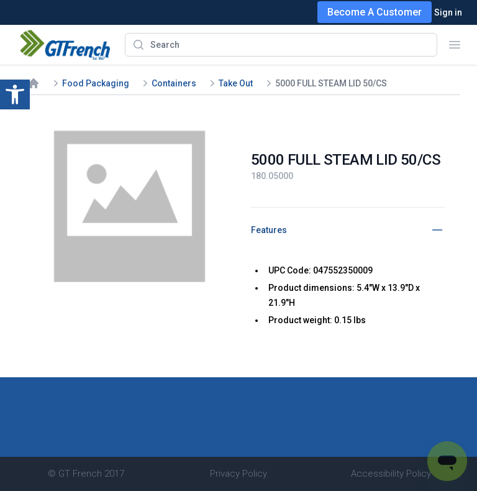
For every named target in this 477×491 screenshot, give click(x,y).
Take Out (236, 83)
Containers (174, 83)
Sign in (448, 12)
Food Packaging (95, 83)
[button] (15, 94)
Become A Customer (374, 12)
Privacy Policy (238, 473)
